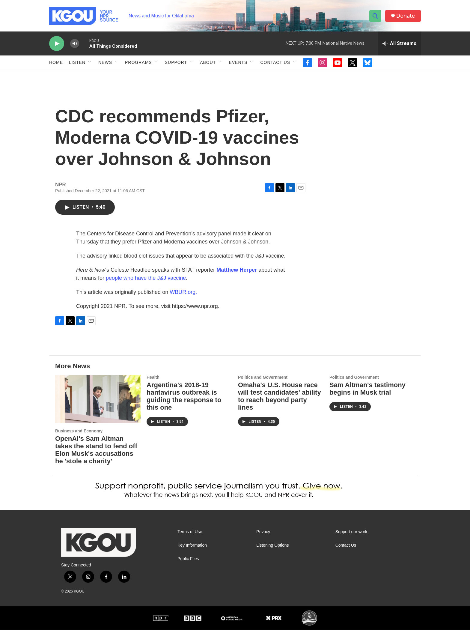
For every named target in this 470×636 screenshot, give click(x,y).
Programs (138, 62)
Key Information (192, 551)
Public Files (188, 565)
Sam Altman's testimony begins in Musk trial (367, 394)
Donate (405, 16)
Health (153, 383)
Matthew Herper (236, 276)
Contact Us (275, 62)
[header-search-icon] (375, 16)
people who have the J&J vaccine (146, 284)
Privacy (263, 538)
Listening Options (272, 551)
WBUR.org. (183, 298)
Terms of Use (189, 538)
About (208, 62)
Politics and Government (262, 383)
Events (238, 62)
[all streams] (399, 43)
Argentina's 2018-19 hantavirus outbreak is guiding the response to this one (184, 402)
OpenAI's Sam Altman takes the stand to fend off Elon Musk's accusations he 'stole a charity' (96, 456)
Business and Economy (79, 436)
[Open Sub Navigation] (90, 62)
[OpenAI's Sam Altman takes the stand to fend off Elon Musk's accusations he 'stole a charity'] (98, 405)
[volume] (75, 43)
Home (56, 62)
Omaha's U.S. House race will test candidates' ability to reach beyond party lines (279, 402)
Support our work (351, 538)
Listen (77, 62)
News (105, 62)
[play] (56, 43)
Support (176, 62)
